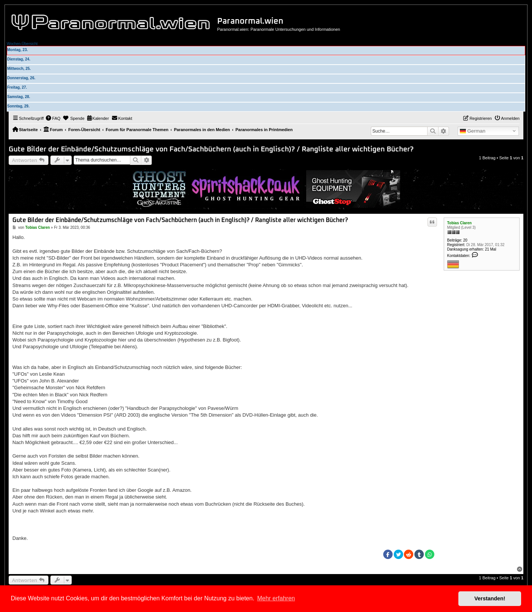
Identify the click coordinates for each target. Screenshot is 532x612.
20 (465, 240)
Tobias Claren (459, 223)
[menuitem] (52, 118)
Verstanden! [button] (490, 598)
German (472, 131)
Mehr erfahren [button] (276, 598)
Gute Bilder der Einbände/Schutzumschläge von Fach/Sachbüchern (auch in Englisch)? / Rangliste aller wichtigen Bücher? (211, 149)
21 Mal (490, 249)
